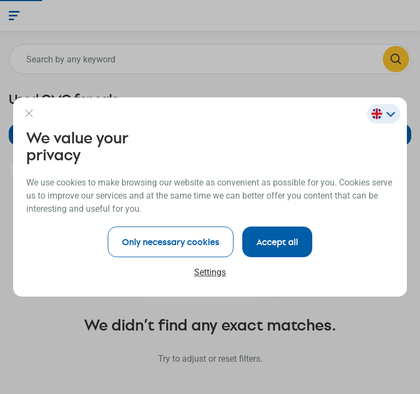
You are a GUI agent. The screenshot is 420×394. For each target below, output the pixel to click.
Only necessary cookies (170, 241)
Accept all (277, 241)
